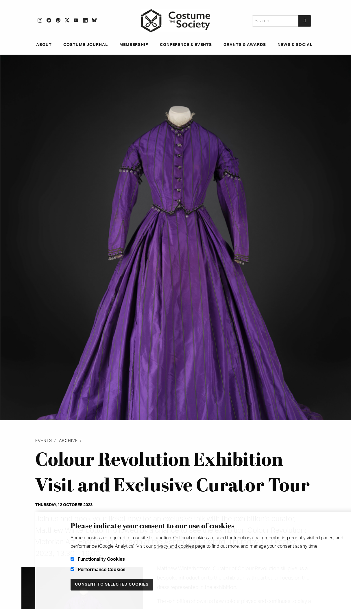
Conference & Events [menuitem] (186, 45)
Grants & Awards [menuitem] (244, 45)
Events (43, 441)
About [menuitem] (44, 45)
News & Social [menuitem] (295, 45)
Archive (68, 441)
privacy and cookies (174, 546)
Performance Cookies (98, 569)
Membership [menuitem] (133, 45)
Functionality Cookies (98, 559)
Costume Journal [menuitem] (85, 45)
